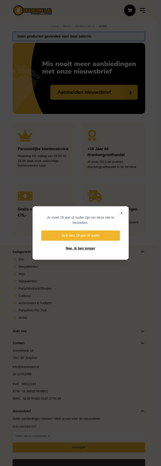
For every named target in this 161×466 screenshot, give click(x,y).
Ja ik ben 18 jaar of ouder (80, 235)
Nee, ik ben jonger (80, 248)
